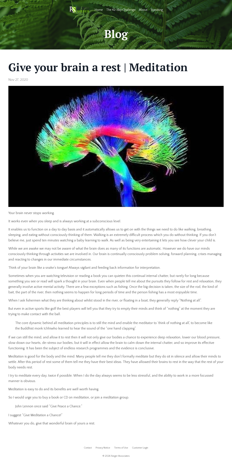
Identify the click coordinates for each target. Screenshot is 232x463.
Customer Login (140, 447)
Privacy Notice (103, 447)
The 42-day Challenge (121, 10)
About (143, 10)
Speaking (157, 10)
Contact (88, 447)
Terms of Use (121, 447)
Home (99, 10)
